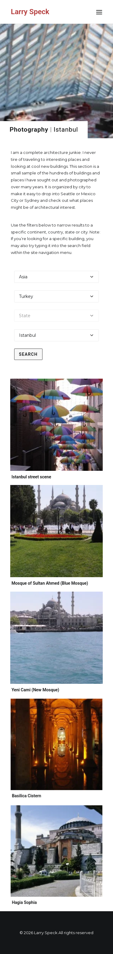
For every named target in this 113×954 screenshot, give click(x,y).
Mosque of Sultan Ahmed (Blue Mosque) (49, 582)
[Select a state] (56, 316)
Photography (29, 129)
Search (28, 354)
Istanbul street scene (31, 476)
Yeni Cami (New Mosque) (38, 683)
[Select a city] (56, 335)
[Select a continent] (56, 277)
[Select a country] (56, 296)
